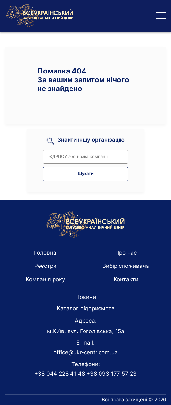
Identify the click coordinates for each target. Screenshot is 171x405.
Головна (45, 253)
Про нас (126, 253)
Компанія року (45, 279)
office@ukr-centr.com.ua (86, 352)
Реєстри (45, 266)
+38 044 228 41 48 (59, 373)
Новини (85, 297)
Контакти (126, 279)
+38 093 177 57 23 (111, 373)
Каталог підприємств (86, 308)
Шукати (86, 173)
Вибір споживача (125, 266)
